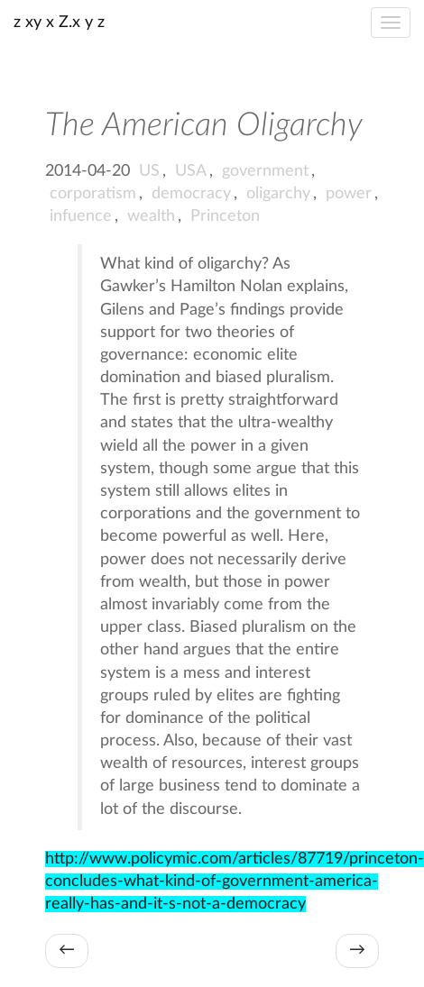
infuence (81, 216)
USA (191, 171)
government (265, 171)
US (149, 171)
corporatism (93, 194)
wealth (151, 216)
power (349, 194)
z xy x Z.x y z (59, 22)
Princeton (225, 216)
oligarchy (278, 194)
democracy (191, 194)
